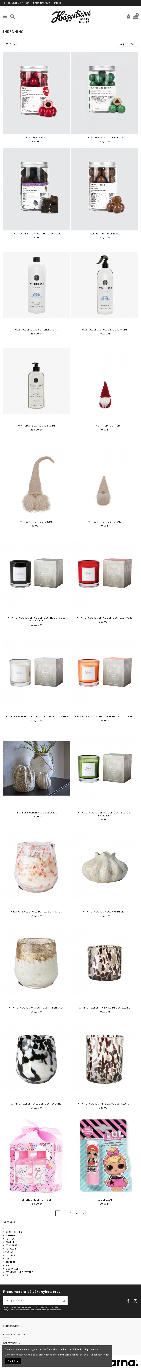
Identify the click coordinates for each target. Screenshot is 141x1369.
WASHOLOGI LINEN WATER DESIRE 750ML (104, 329)
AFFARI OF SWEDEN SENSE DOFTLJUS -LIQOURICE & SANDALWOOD (36, 619)
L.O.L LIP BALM (104, 1199)
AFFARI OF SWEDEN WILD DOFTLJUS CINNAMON (36, 911)
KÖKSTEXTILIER (13, 1232)
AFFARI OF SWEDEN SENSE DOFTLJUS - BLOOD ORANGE (105, 716)
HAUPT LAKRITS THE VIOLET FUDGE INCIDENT (36, 233)
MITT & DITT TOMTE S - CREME (104, 521)
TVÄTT (8, 1258)
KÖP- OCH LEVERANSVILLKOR (16, 3)
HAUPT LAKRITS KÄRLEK (36, 137)
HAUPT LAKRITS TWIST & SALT (105, 233)
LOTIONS (10, 1255)
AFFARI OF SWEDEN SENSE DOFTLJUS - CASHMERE (104, 617)
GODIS (9, 1265)
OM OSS (57, 3)
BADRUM (10, 1235)
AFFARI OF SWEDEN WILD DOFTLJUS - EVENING (36, 1103)
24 (133, 44)
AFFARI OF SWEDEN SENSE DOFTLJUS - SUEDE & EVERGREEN (104, 814)
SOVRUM (10, 1242)
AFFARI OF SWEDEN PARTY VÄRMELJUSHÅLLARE (104, 1007)
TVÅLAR (9, 1252)
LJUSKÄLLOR (12, 1268)
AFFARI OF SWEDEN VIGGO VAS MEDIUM (104, 911)
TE (6, 1275)
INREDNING (9, 1222)
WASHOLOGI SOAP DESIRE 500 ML (36, 425)
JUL (7, 1228)
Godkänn (13, 1361)
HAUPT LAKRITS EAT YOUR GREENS (104, 137)
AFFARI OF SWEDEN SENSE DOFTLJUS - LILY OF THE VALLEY (36, 716)
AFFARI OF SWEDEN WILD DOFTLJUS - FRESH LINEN (36, 1007)
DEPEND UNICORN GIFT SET (36, 1199)
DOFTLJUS (10, 1262)
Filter (10, 44)
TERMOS (10, 1238)
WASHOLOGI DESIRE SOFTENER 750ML (36, 329)
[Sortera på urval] (123, 44)
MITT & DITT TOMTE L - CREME (36, 521)
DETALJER (10, 1248)
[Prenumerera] (63, 1300)
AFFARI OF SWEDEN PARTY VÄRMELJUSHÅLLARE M (104, 1103)
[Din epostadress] (31, 1300)
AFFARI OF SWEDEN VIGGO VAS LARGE (36, 812)
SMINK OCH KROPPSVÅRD (19, 1272)
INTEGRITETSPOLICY (42, 3)
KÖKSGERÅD (12, 1245)
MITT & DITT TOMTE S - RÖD (105, 425)
